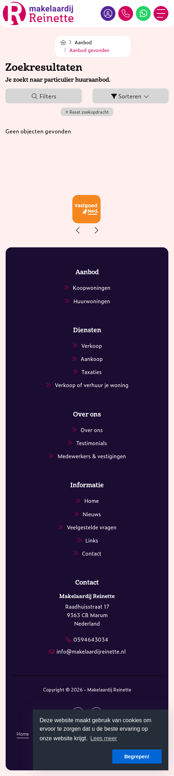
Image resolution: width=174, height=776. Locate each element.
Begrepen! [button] (136, 756)
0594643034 (90, 639)
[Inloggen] (108, 13)
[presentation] (78, 230)
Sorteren (130, 96)
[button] (87, 112)
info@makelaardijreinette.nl (91, 651)
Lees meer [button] (103, 738)
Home (23, 733)
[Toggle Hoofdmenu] (161, 13)
